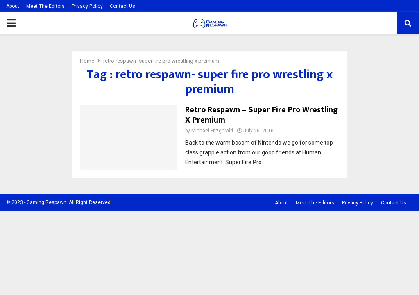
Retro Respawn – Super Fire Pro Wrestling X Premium (261, 115)
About (12, 6)
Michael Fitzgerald (212, 131)
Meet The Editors (45, 6)
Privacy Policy (87, 6)
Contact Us (122, 6)
